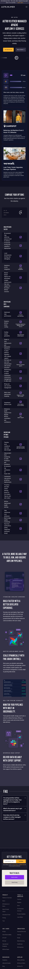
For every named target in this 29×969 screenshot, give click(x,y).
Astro (3, 901)
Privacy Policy (15, 864)
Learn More (20, 917)
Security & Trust (6, 914)
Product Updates (21, 914)
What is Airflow (21, 960)
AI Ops (4, 931)
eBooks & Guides (6, 963)
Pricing (4, 917)
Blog (3, 966)
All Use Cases (5, 949)
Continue (21, 861)
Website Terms (22, 864)
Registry (19, 902)
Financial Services (21, 931)
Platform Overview (7, 897)
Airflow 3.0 (20, 966)
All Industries (20, 947)
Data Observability (6, 934)
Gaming (19, 934)
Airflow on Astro (21, 963)
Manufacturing (21, 941)
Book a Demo (14, 877)
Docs (18, 905)
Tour (3, 921)
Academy (4, 960)
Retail (18, 937)
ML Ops (4, 941)
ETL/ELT (4, 937)
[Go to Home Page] (13, 7)
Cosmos (19, 899)
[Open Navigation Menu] (26, 7)
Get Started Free (8, 49)
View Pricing (14, 882)
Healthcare (20, 944)
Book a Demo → (20, 49)
